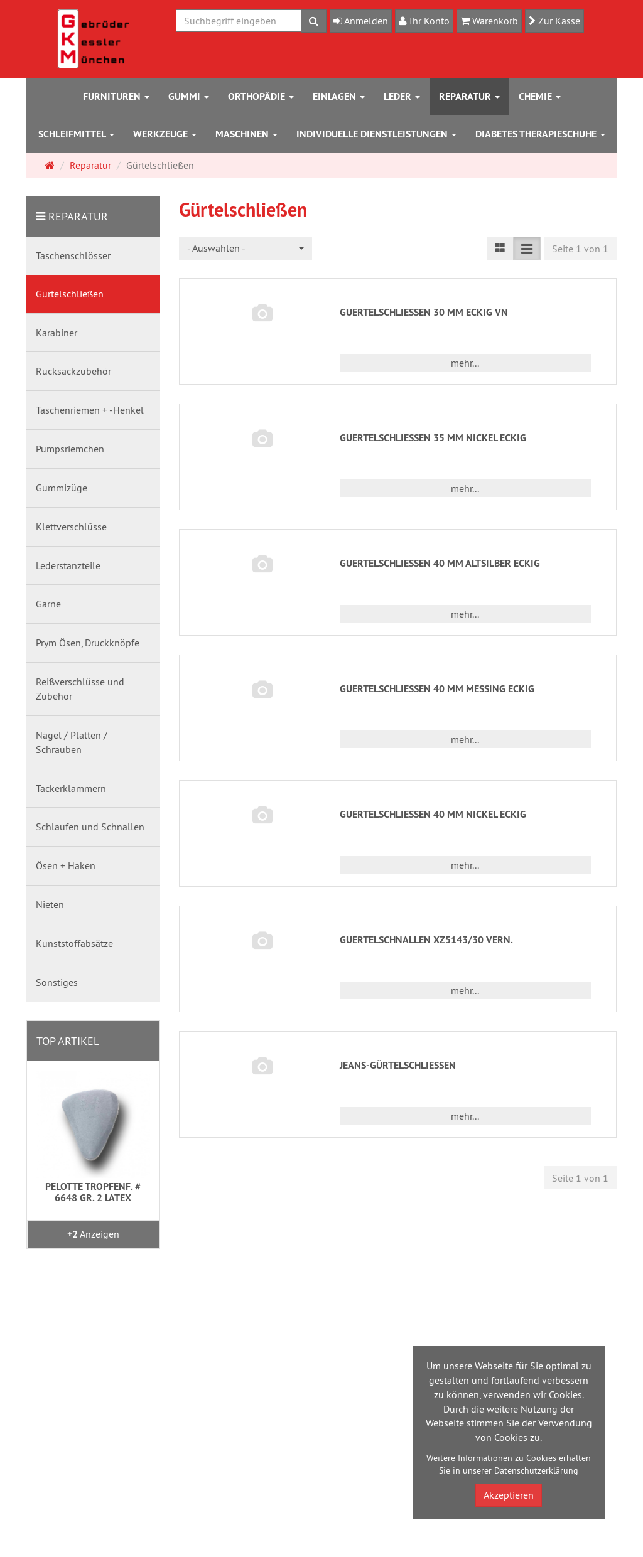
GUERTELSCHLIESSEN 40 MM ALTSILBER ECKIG (440, 563)
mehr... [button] (465, 362)
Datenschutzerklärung (536, 1470)
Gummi (188, 96)
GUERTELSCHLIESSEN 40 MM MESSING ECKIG (437, 688)
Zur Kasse (558, 20)
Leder (402, 96)
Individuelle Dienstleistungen (376, 134)
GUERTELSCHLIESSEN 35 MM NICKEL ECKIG (433, 437)
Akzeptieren (509, 1495)
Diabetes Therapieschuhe (540, 134)
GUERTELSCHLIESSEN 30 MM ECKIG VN (424, 312)
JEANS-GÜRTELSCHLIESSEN (398, 1065)
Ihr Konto (428, 20)
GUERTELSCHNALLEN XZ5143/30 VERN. (426, 939)
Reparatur (469, 96)
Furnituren (116, 96)
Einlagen (339, 96)
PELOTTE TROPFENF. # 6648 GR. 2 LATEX (93, 1192)
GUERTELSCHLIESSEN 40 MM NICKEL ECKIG (433, 814)
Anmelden (365, 20)
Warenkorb (494, 20)
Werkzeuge (165, 134)
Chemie (540, 96)
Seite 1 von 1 (580, 248)
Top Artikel (67, 1041)
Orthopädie (261, 96)
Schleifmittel (76, 134)
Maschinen (246, 134)
